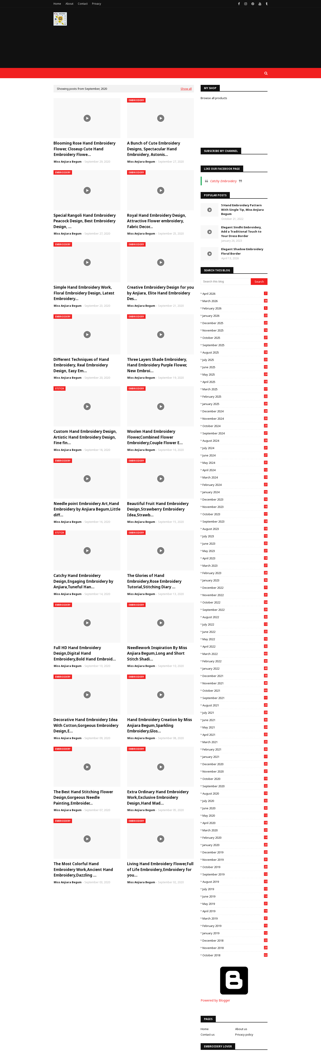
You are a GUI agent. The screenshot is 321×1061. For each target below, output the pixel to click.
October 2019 (235, 867)
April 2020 (235, 823)
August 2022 (235, 617)
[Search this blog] (226, 281)
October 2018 (235, 955)
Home (57, 4)
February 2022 (235, 661)
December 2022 (235, 588)
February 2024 (235, 485)
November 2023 (235, 507)
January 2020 (235, 845)
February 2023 (235, 573)
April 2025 (235, 382)
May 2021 (235, 727)
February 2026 (235, 308)
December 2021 (235, 676)
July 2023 (235, 536)
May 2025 (235, 374)
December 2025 (235, 323)
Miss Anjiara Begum (68, 162)
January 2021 (235, 757)
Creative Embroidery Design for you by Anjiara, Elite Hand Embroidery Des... (160, 293)
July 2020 (235, 801)
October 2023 (235, 514)
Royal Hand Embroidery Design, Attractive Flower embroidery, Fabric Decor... (156, 221)
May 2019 (235, 904)
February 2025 (235, 397)
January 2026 (235, 316)
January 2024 (235, 492)
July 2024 (235, 448)
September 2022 (235, 610)
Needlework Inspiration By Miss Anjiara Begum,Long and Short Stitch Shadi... (157, 653)
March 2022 (235, 654)
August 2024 (235, 441)
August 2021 (235, 705)
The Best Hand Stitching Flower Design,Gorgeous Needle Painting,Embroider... (83, 797)
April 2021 (235, 735)
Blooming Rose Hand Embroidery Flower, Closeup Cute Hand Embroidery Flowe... (84, 149)
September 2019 (235, 874)
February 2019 (235, 926)
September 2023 (235, 521)
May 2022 (235, 639)
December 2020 (235, 764)
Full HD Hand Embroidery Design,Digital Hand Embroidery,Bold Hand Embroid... (85, 653)
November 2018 (235, 948)
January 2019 (235, 933)
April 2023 (235, 558)
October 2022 (235, 602)
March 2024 (235, 477)
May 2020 (235, 816)
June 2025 (235, 367)
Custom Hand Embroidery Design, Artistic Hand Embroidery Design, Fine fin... (85, 437)
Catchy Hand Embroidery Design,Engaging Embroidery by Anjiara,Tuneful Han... (83, 581)
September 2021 (235, 698)
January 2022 (235, 668)
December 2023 (235, 499)
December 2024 (235, 411)
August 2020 (235, 793)
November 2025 (235, 330)
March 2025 (235, 389)
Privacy (96, 4)
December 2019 (235, 852)
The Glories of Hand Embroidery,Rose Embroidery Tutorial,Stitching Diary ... (154, 581)
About (69, 4)
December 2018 (235, 940)
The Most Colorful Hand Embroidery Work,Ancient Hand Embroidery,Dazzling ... (83, 869)
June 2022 (235, 632)
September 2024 (235, 433)
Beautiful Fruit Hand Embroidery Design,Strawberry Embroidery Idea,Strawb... (158, 509)
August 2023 (235, 529)
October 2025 (235, 338)
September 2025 (235, 345)
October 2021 (235, 691)
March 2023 (235, 566)
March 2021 (235, 742)
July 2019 (235, 889)
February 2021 (235, 749)
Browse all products (214, 98)
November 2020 (235, 771)
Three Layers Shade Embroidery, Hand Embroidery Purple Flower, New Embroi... (157, 365)
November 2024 (235, 419)
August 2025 (235, 352)
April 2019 (235, 911)
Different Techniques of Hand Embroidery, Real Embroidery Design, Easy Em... (81, 365)
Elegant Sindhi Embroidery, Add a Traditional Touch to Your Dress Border (241, 231)
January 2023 (235, 580)
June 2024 (235, 455)
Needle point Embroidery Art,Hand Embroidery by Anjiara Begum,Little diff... (87, 509)
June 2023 (235, 544)
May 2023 (235, 551)
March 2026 (235, 301)
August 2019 (235, 882)
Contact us (208, 1034)
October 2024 (235, 426)
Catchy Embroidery (223, 181)
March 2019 (235, 918)
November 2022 (235, 595)
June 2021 (235, 720)
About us (241, 1029)
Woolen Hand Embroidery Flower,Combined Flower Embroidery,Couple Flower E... (155, 437)
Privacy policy (244, 1034)
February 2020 (235, 838)
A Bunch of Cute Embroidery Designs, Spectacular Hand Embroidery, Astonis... (153, 149)
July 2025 (235, 360)
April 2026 (235, 294)
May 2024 (235, 463)
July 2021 (235, 713)
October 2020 (235, 779)
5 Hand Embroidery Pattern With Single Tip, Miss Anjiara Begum (242, 209)
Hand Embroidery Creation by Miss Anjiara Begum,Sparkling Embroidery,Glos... (159, 725)
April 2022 (235, 646)
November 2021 (235, 683)
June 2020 (235, 808)
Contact (83, 4)
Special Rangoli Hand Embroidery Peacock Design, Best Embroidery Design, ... (85, 221)
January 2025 (235, 404)
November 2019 (235, 860)
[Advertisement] (186, 40)
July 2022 (235, 624)
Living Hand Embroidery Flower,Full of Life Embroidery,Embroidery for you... (160, 869)
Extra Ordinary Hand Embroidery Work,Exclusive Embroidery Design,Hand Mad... (158, 797)
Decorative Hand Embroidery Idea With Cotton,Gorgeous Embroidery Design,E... (86, 725)
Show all (186, 89)
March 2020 (235, 830)
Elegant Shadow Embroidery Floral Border (242, 251)
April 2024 (235, 470)
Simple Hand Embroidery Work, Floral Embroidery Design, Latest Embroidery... (84, 293)
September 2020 (235, 786)
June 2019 (235, 896)
